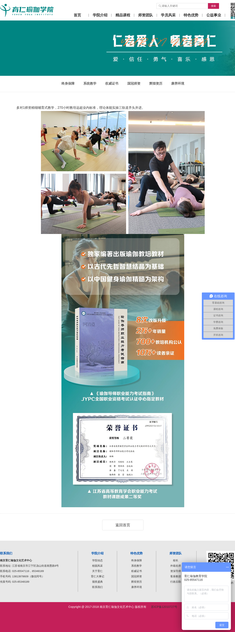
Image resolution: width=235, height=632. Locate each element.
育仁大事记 (97, 576)
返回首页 (122, 525)
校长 (175, 560)
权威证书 (111, 83)
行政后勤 (175, 581)
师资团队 (145, 15)
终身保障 (68, 83)
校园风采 (97, 565)
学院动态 (97, 560)
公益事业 (213, 15)
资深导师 (175, 571)
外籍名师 (175, 565)
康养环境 (177, 83)
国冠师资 (133, 83)
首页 (77, 15)
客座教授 (175, 576)
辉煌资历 (155, 83)
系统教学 (89, 83)
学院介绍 (100, 15)
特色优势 (191, 15)
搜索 (213, 6)
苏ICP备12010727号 (164, 606)
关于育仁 (97, 571)
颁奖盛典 (97, 581)
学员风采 (168, 15)
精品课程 (122, 15)
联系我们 (97, 587)
